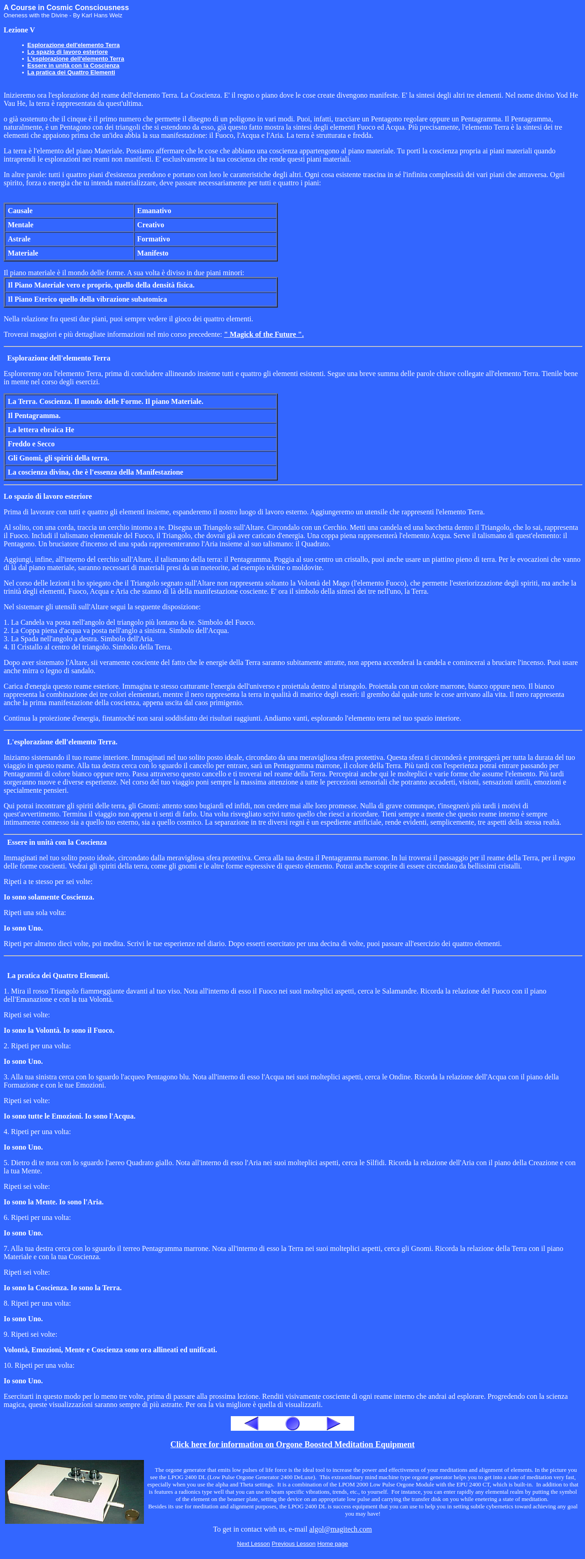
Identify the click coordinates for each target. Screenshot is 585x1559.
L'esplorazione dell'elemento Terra (75, 58)
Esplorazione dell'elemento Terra (73, 45)
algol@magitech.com (340, 1529)
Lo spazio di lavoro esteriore (67, 51)
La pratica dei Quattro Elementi (71, 72)
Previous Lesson (293, 1543)
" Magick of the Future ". (264, 334)
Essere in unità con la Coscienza (73, 65)
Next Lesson (253, 1543)
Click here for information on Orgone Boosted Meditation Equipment (292, 1444)
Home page (332, 1543)
